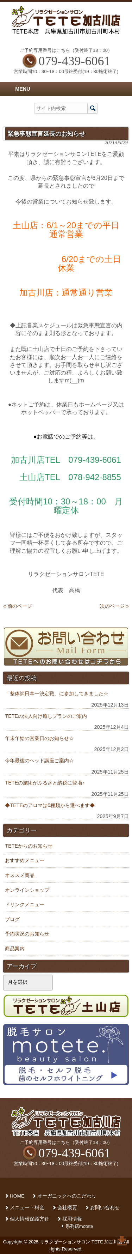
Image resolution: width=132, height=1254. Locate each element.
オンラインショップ (27, 890)
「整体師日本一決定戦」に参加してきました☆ (56, 693)
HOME (17, 1196)
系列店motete (79, 1226)
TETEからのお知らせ (28, 846)
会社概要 (67, 1207)
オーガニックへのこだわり (66, 1196)
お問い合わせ (105, 1207)
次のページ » (114, 606)
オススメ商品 (19, 875)
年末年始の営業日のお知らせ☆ (39, 738)
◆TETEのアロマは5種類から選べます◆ (50, 805)
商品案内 (15, 948)
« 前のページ (17, 606)
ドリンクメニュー (24, 904)
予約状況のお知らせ (27, 934)
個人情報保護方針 (29, 1219)
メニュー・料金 (27, 1207)
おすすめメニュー (24, 860)
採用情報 (72, 1219)
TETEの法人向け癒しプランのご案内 (46, 716)
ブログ (12, 919)
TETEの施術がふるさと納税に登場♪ (44, 783)
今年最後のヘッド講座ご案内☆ (39, 760)
